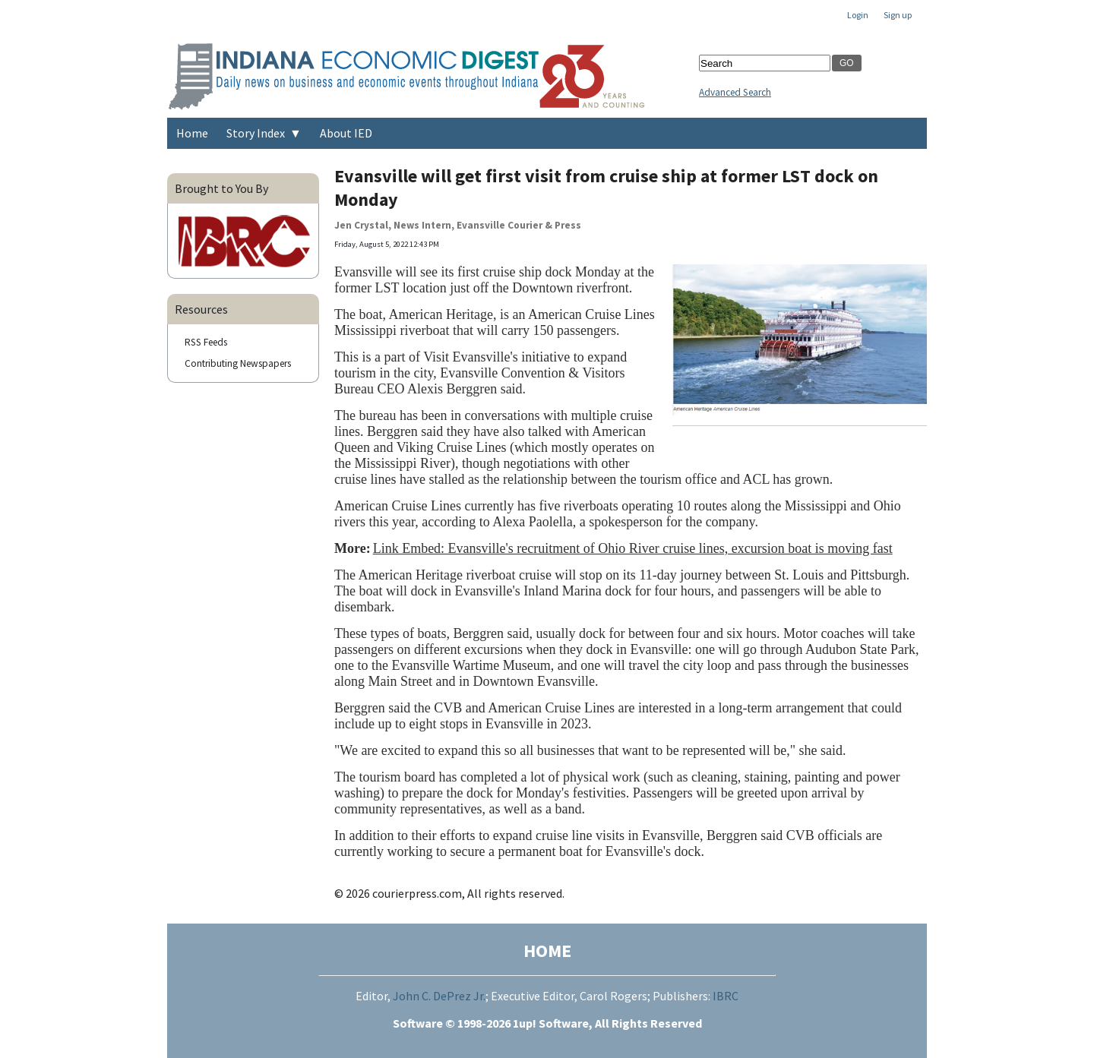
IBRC (725, 995)
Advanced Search (735, 92)
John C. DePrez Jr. (439, 995)
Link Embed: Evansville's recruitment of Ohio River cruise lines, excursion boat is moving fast (633, 548)
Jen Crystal (361, 225)
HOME (547, 950)
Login (857, 15)
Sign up (898, 15)
